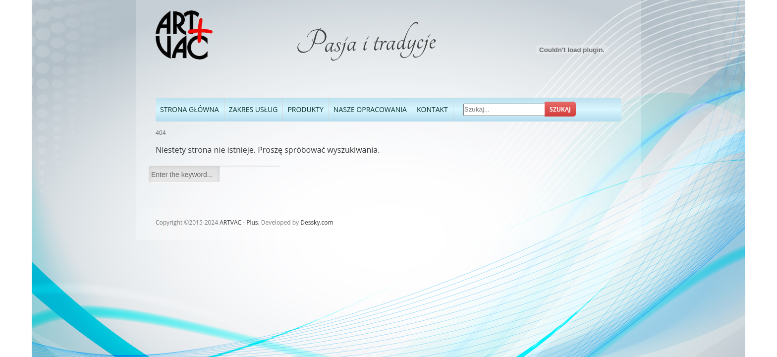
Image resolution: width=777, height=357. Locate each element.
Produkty (303, 108)
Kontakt (432, 109)
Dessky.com (316, 222)
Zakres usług (253, 109)
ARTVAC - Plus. (239, 222)
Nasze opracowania (368, 108)
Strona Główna (189, 109)
